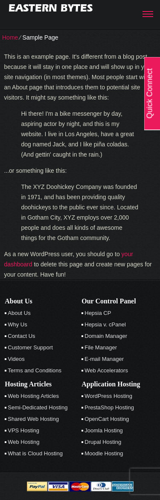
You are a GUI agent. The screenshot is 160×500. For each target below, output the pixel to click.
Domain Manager (105, 336)
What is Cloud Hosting (35, 453)
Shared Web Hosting (33, 419)
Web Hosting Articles (33, 396)
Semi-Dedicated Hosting (37, 407)
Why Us (17, 324)
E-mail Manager (104, 359)
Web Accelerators (106, 370)
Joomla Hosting (103, 430)
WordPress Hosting (108, 396)
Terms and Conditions (34, 370)
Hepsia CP (97, 313)
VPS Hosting (23, 430)
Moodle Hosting (103, 453)
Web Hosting (23, 442)
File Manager (100, 347)
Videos (16, 359)
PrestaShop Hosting (109, 407)
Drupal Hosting (102, 442)
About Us (19, 313)
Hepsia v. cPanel (105, 324)
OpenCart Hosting (106, 419)
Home (10, 37)
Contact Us (21, 336)
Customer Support (30, 347)
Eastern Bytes (51, 7)
